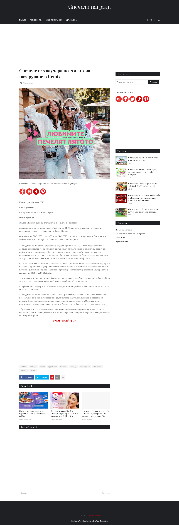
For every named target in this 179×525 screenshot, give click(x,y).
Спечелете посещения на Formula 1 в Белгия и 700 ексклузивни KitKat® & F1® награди (144, 198)
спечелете (98, 367)
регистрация (85, 367)
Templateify (83, 521)
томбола (24, 370)
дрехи (42, 367)
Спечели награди (89, 6)
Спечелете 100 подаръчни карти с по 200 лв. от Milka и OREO (32, 413)
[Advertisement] (64, 49)
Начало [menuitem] (22, 20)
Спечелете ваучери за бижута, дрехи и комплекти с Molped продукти (142, 172)
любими (63, 367)
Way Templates (102, 521)
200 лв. (23, 367)
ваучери (33, 367)
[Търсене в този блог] (132, 82)
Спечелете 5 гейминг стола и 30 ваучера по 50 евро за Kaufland (143, 210)
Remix (33, 370)
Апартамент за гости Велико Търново (130, 234)
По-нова (24, 493)
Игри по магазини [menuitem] (54, 20)
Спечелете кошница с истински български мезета (143, 159)
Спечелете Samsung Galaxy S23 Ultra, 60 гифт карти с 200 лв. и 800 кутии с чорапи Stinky (96, 413)
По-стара (105, 493)
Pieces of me (120, 238)
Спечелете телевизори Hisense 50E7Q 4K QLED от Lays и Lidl (142, 184)
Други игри (52, 367)
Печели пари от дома (124, 230)
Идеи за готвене (122, 241)
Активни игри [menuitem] (36, 20)
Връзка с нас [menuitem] (71, 20)
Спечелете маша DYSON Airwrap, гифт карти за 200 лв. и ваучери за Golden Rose (64, 413)
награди (73, 367)
